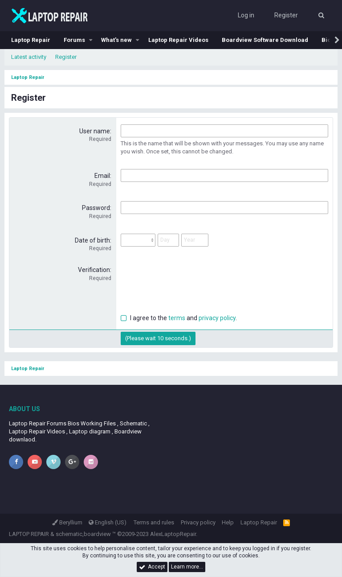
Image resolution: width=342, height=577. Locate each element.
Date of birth (92, 240)
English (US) (107, 522)
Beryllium (67, 522)
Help (228, 522)
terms (176, 317)
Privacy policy (198, 522)
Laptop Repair (30, 40)
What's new (116, 40)
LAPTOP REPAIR (29, 534)
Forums (74, 40)
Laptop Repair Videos (178, 40)
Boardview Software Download (265, 40)
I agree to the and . (179, 317)
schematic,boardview (83, 534)
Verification (94, 269)
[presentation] (188, 283)
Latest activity (28, 57)
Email (102, 175)
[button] (91, 40)
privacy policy (217, 317)
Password (96, 207)
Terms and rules (154, 522)
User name (94, 131)
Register (66, 57)
